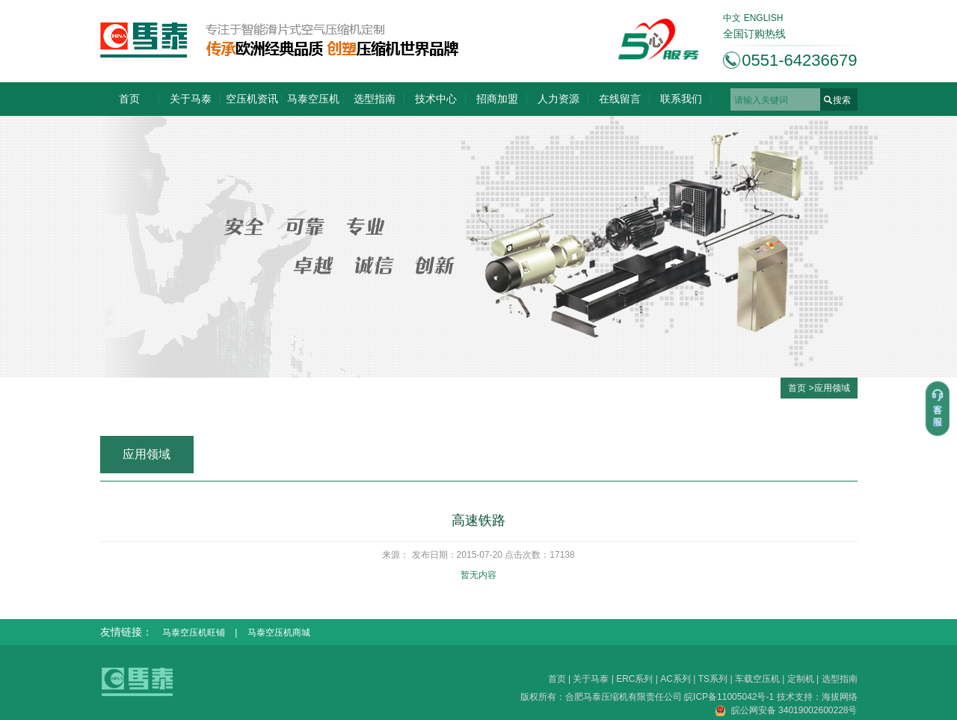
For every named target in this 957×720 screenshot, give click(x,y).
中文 (732, 18)
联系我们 (681, 99)
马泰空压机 (313, 99)
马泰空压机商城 (278, 632)
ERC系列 (634, 679)
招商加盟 (497, 99)
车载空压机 (757, 679)
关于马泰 (191, 99)
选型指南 (375, 99)
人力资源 (558, 99)
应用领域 (832, 388)
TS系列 (712, 679)
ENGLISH (764, 18)
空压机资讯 (252, 99)
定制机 (800, 679)
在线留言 (620, 99)
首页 (129, 99)
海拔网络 (840, 697)
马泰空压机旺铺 (193, 632)
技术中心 (436, 99)
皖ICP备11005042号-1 (730, 697)
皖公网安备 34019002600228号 (786, 710)
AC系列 (675, 679)
